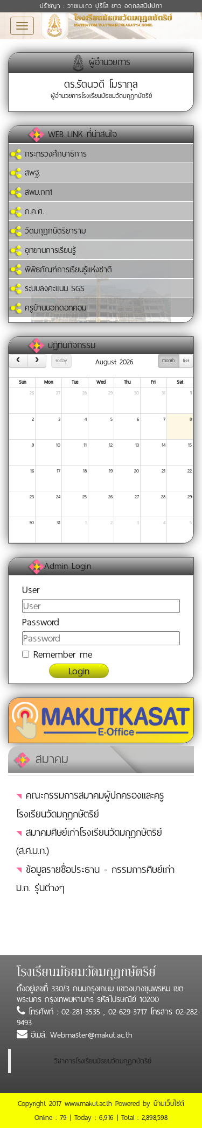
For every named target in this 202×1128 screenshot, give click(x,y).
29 (110, 393)
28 (84, 393)
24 (58, 496)
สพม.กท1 (30, 192)
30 (136, 393)
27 (58, 393)
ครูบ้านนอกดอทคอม (47, 308)
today (61, 360)
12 (111, 445)
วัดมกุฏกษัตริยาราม (47, 231)
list (186, 360)
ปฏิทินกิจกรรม (71, 345)
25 (84, 496)
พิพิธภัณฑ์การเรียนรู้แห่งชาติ (60, 270)
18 (85, 471)
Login (78, 671)
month (168, 360)
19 (111, 471)
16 (32, 471)
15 (190, 445)
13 (137, 445)
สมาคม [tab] (40, 759)
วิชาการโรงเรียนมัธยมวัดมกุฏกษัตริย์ (102, 1061)
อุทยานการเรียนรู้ (42, 250)
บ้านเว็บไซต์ (169, 1103)
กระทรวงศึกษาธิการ (48, 154)
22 (189, 471)
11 (85, 445)
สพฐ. (24, 173)
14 (163, 445)
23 (32, 496)
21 (163, 471)
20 (136, 471)
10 (58, 445)
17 (58, 471)
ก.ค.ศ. (26, 211)
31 (163, 393)
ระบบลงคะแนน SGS (47, 288)
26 (32, 393)
